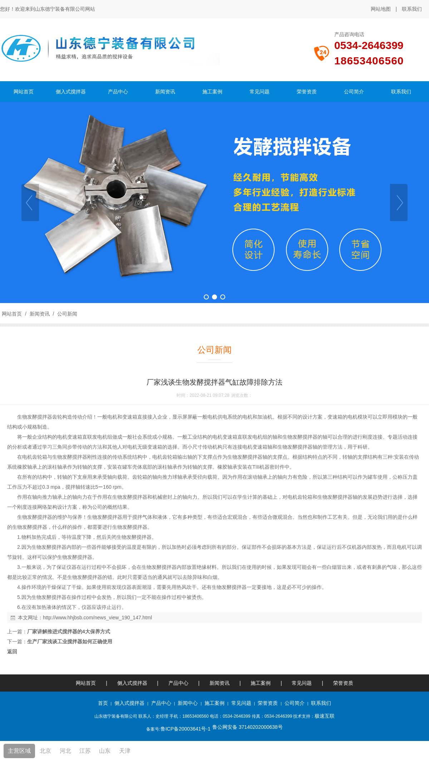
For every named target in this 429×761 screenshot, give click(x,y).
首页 (103, 703)
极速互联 (325, 716)
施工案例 (261, 683)
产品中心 (178, 683)
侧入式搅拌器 (132, 683)
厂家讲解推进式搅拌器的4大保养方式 (68, 631)
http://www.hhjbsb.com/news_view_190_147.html (97, 617)
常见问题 (302, 683)
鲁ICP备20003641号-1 (186, 729)
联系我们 (412, 9)
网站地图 (381, 9)
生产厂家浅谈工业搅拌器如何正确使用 (69, 641)
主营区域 (19, 751)
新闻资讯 (39, 314)
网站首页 (12, 314)
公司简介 (295, 703)
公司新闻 (66, 314)
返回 (12, 651)
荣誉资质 (343, 683)
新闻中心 (188, 703)
